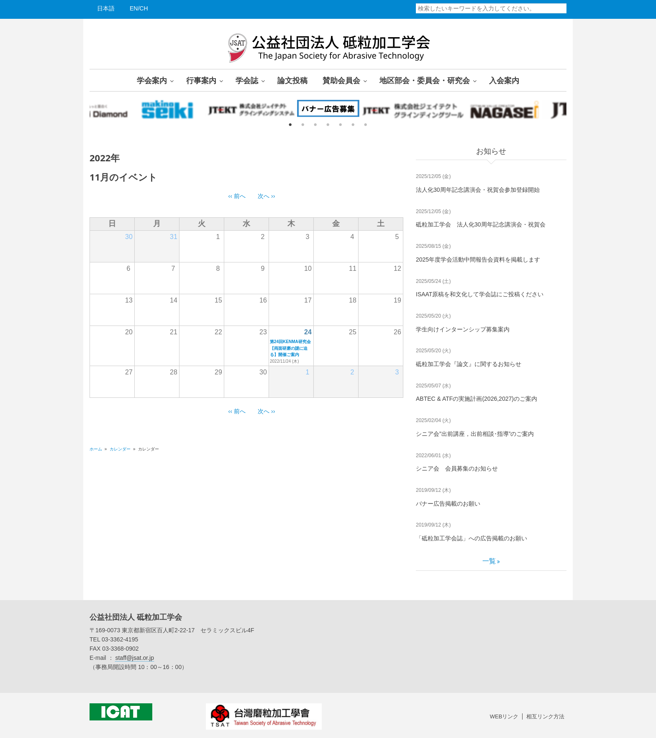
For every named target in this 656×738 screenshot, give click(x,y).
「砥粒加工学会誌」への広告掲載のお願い (471, 538)
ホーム (96, 449)
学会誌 (247, 80)
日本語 (106, 8)
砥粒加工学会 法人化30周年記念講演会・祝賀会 (481, 224)
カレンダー (120, 449)
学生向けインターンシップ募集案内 (463, 329)
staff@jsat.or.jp (134, 657)
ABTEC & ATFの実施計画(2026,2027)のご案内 (476, 398)
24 (308, 332)
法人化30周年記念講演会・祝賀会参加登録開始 (478, 189)
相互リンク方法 (545, 716)
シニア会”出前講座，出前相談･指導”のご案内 (475, 433)
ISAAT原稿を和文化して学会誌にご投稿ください (479, 294)
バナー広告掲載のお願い (448, 503)
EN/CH (139, 8)
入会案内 (504, 80)
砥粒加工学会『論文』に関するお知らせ (468, 364)
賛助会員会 (341, 80)
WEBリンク (504, 716)
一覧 (489, 561)
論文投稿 (292, 80)
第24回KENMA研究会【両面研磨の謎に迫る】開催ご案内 (290, 348)
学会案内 (152, 80)
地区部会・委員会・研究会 (424, 80)
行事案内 (201, 80)
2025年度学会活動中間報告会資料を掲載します (478, 259)
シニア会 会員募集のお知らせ (457, 468)
